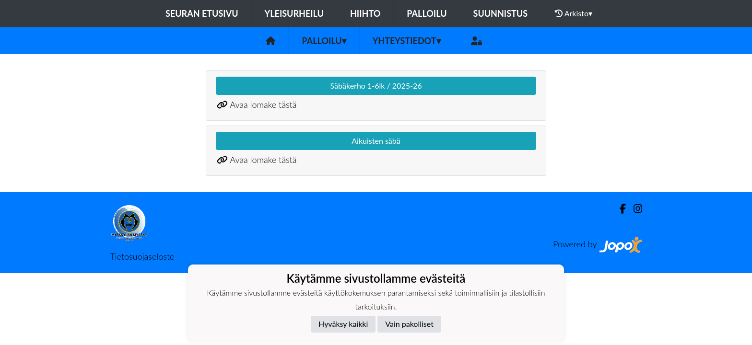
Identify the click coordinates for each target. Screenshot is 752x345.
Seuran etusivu (201, 13)
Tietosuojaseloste (142, 256)
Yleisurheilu (294, 13)
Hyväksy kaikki (343, 323)
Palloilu (426, 13)
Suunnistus (500, 13)
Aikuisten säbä (376, 140)
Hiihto (365, 13)
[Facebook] (619, 209)
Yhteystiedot (407, 40)
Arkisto (573, 13)
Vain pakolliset (409, 323)
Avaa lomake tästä (263, 104)
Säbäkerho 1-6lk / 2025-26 (376, 85)
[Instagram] (634, 209)
